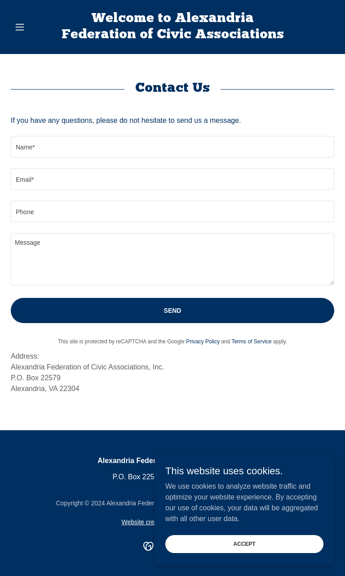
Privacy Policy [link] (203, 341)
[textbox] (172, 147)
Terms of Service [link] (251, 341)
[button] (35, 27)
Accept (244, 543)
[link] (172, 36)
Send (172, 310)
